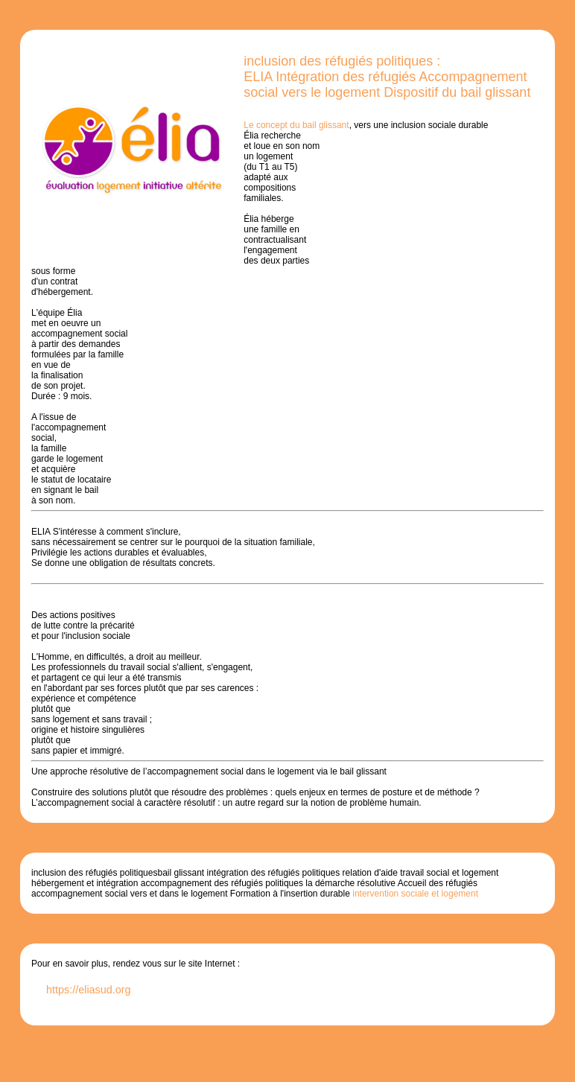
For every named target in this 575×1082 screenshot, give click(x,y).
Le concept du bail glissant (296, 125)
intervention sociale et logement (414, 893)
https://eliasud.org (88, 990)
